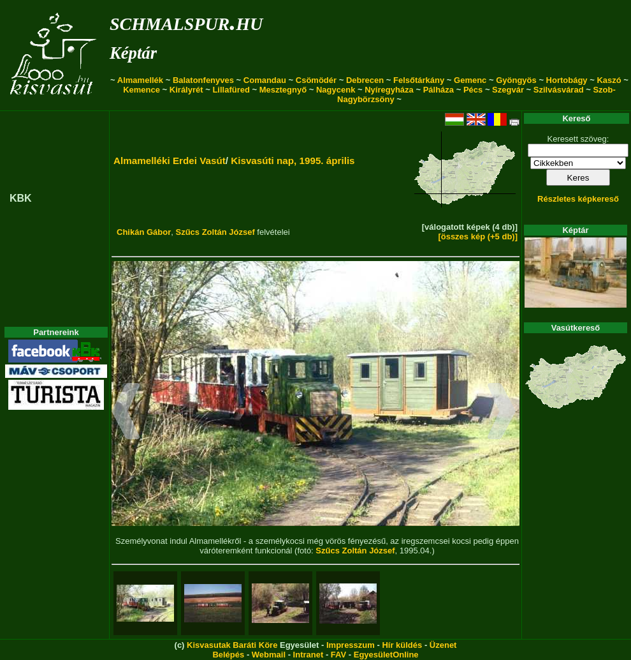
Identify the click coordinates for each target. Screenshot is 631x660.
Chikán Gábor (144, 232)
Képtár (133, 53)
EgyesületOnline (386, 654)
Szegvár (508, 89)
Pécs (472, 89)
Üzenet (443, 645)
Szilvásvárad (558, 89)
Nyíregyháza (389, 89)
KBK (21, 198)
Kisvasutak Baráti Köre (232, 645)
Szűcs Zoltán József (214, 232)
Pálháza (438, 89)
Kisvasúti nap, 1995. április (292, 160)
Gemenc (470, 80)
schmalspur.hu (186, 21)
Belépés (228, 654)
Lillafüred (231, 89)
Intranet (308, 654)
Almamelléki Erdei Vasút (169, 160)
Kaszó (609, 80)
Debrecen (365, 80)
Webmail (269, 654)
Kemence (141, 89)
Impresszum (350, 645)
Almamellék (140, 80)
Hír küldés (402, 645)
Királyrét (186, 89)
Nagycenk (335, 89)
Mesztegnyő (283, 89)
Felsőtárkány (418, 80)
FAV (338, 654)
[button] (126, 413)
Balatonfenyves (203, 80)
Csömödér (316, 80)
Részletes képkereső (578, 199)
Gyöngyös (516, 80)
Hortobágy (567, 80)
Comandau (264, 80)
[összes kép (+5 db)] (478, 236)
